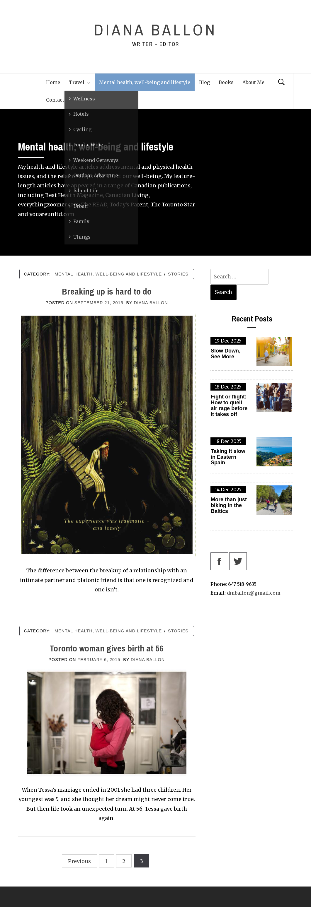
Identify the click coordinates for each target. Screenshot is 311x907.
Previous (79, 861)
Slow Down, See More (225, 354)
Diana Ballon (155, 29)
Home (53, 82)
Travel (79, 82)
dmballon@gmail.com (254, 593)
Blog (204, 82)
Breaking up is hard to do (107, 291)
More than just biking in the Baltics (229, 505)
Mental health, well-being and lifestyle (144, 82)
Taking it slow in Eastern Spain (228, 457)
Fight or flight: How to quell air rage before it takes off (229, 405)
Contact (55, 100)
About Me (253, 82)
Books (226, 82)
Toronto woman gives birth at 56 (107, 648)
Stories (178, 274)
